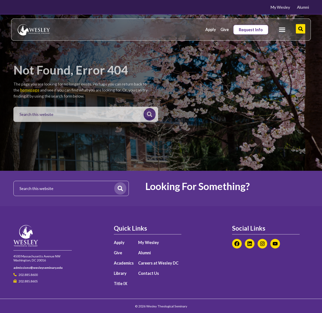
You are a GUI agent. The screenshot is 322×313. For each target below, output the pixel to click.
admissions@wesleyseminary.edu (38, 267)
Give (224, 29)
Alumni (144, 252)
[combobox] (80, 114)
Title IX (120, 283)
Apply (210, 29)
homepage (29, 90)
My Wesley (148, 242)
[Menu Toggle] (282, 29)
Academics (124, 263)
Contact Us (148, 273)
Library (120, 273)
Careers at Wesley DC (158, 263)
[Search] (150, 114)
